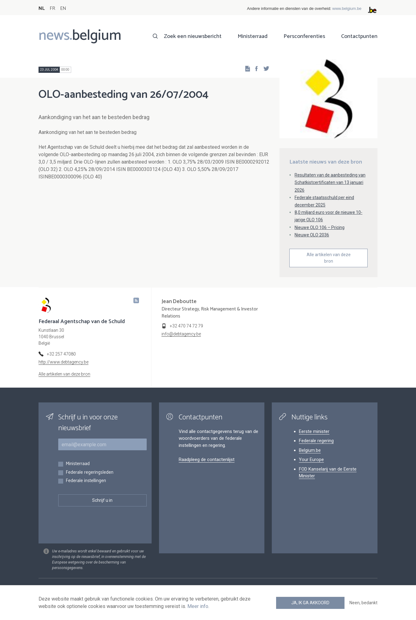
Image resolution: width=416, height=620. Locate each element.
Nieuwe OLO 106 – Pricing (320, 227)
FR (52, 8)
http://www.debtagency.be (63, 362)
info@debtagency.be (181, 333)
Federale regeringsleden (89, 472)
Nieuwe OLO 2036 (312, 234)
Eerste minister (314, 431)
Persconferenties (304, 36)
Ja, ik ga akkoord (310, 602)
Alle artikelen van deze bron (329, 258)
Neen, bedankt (363, 602)
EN (63, 8)
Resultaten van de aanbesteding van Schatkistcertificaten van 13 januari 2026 (330, 182)
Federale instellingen (86, 481)
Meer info (197, 606)
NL (42, 8)
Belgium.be (310, 450)
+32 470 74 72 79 (186, 325)
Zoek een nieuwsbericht (193, 36)
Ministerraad (252, 36)
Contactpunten (359, 36)
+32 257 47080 (61, 354)
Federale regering (316, 440)
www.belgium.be (346, 8)
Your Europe (311, 459)
